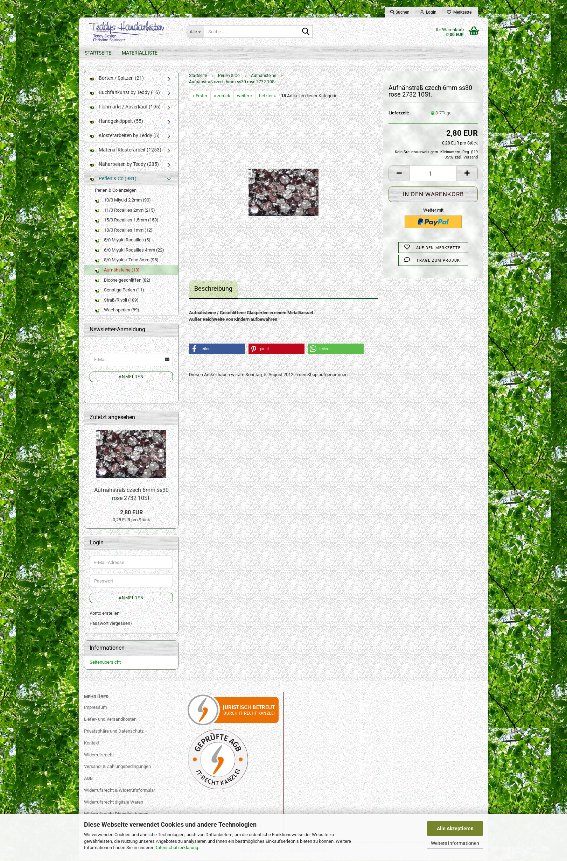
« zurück (222, 96)
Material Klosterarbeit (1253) (125, 151)
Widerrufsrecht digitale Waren (113, 803)
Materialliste (140, 53)
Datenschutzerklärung (176, 847)
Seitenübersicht (105, 663)
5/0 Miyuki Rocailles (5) (122, 241)
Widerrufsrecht (99, 755)
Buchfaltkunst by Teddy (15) (125, 93)
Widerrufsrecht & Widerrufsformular (119, 791)
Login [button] (428, 12)
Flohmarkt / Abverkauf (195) (125, 108)
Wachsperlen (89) (117, 311)
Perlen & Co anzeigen (115, 191)
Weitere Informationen (455, 843)
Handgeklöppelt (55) (116, 122)
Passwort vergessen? (111, 624)
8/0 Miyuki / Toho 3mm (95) (127, 261)
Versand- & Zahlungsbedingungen (117, 767)
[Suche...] (195, 31)
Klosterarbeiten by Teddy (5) (125, 136)
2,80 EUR (131, 513)
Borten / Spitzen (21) (117, 79)
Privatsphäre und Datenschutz (114, 732)
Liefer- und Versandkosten (110, 720)
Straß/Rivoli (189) (117, 301)
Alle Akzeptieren (455, 828)
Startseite (98, 53)
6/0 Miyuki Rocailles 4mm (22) (129, 251)
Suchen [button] (400, 12)
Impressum (95, 708)
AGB (88, 779)
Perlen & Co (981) (113, 179)
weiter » (244, 96)
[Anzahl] (433, 175)
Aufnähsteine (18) (117, 271)
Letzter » (267, 96)
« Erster (199, 96)
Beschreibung (213, 290)
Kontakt (91, 744)
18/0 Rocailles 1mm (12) (124, 231)
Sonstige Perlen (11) (119, 291)
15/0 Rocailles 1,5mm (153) (127, 221)
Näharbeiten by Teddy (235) (124, 165)
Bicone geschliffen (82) (122, 281)
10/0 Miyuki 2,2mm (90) (123, 201)
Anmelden (131, 377)
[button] (399, 175)
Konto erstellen (104, 614)
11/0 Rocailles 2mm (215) (125, 211)
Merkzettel (459, 12)
